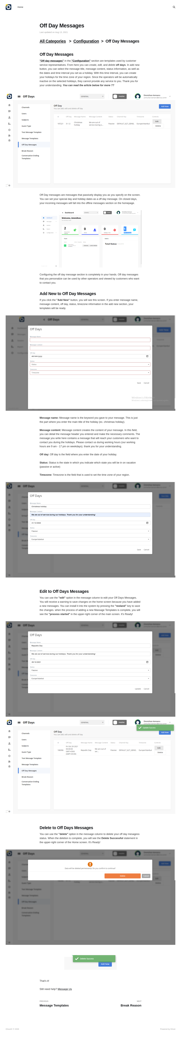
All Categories (53, 41)
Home (20, 7)
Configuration (86, 41)
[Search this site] (174, 7)
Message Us (65, 989)
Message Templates (64, 1003)
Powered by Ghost (167, 1029)
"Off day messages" (52, 60)
